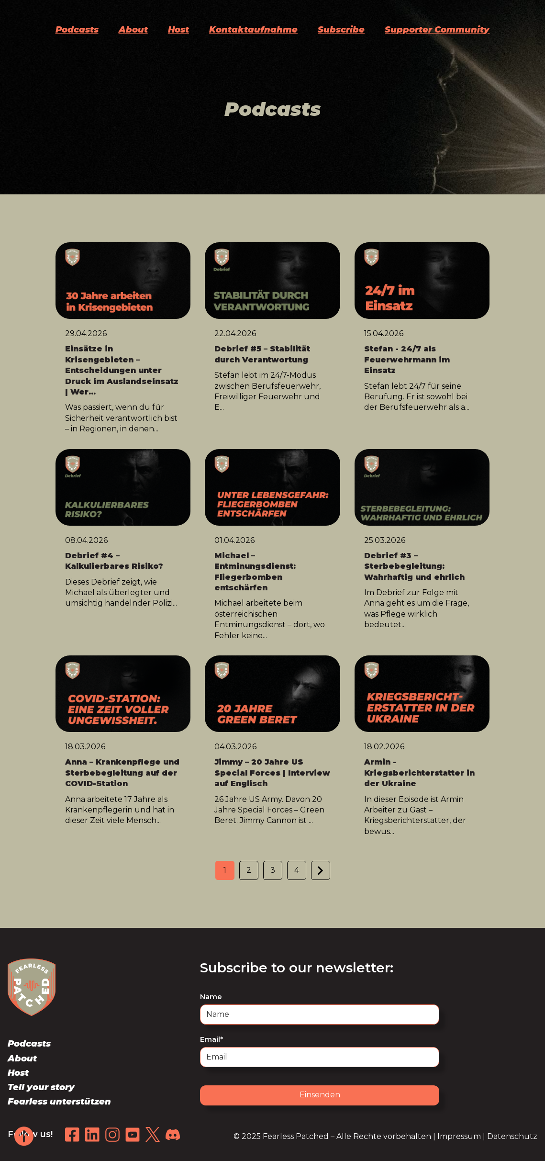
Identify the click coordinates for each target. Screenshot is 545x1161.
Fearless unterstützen (59, 1101)
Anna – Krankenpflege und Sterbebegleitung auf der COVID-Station (122, 772)
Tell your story (41, 1087)
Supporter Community (437, 29)
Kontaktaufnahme (253, 29)
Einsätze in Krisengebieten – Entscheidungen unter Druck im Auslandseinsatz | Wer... (121, 370)
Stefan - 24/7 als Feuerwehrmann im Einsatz (407, 359)
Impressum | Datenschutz (487, 1136)
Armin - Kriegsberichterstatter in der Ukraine (419, 772)
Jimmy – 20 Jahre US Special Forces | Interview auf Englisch (272, 772)
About (133, 29)
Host (178, 29)
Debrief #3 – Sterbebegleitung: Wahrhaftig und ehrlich (414, 566)
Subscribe (341, 29)
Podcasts (77, 29)
